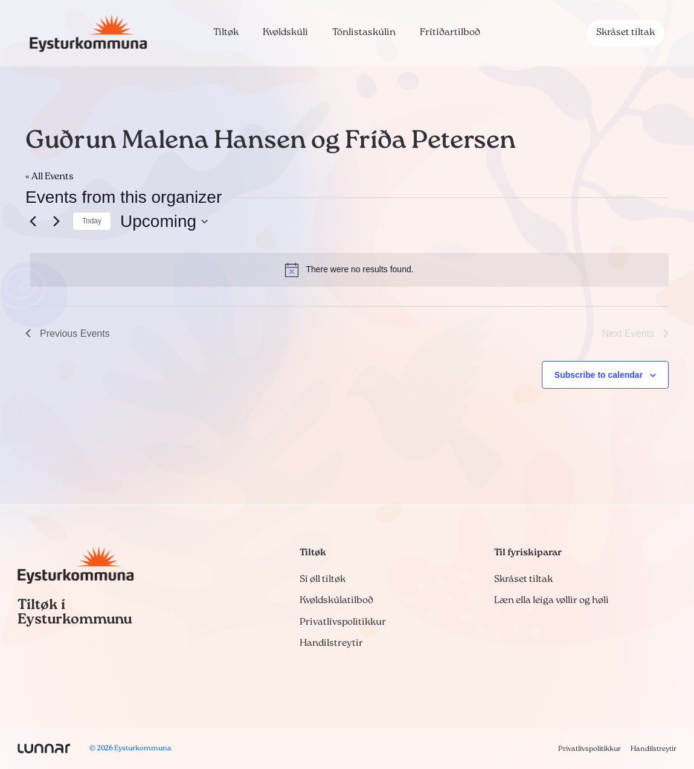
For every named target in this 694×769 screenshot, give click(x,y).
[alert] (349, 270)
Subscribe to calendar (598, 375)
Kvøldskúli (285, 32)
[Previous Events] (32, 221)
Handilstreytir (331, 643)
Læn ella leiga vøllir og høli (551, 600)
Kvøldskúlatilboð (336, 600)
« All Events (49, 177)
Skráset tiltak (625, 32)
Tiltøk (226, 32)
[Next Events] (56, 221)
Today (91, 221)
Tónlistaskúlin (364, 32)
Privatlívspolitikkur (343, 622)
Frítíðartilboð (450, 32)
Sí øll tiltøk (322, 579)
